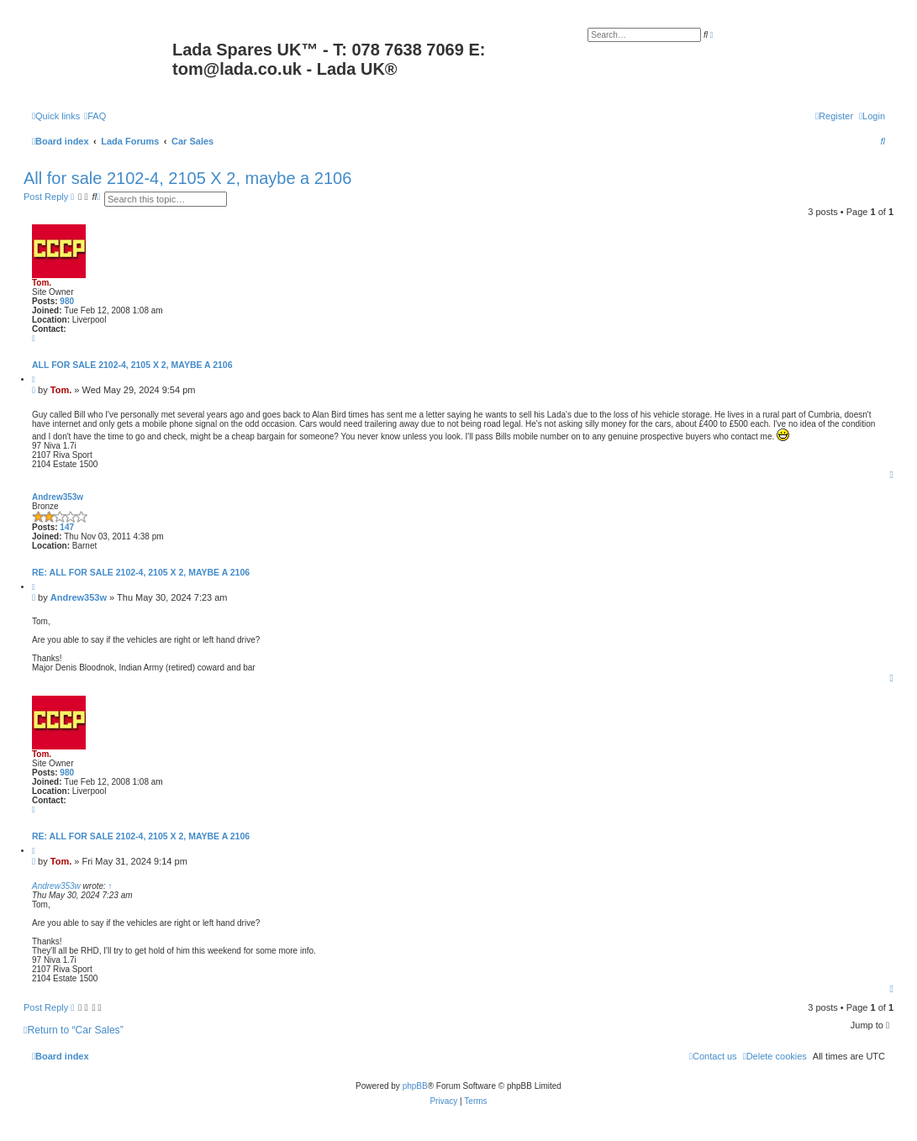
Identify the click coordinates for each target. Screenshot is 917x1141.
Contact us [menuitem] (713, 1056)
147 (67, 527)
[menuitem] (95, 116)
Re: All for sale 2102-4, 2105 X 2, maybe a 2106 (141, 572)
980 (67, 301)
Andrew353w (57, 497)
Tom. (41, 282)
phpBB (415, 1086)
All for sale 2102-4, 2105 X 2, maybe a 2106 (187, 178)
